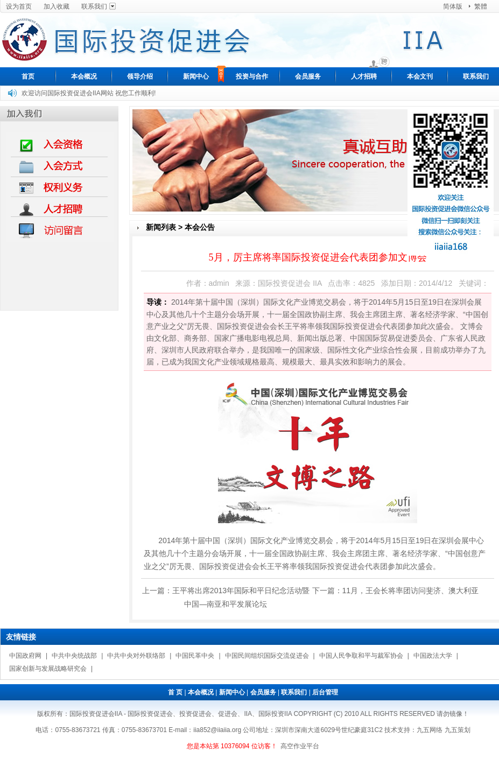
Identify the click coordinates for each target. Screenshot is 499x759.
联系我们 (94, 6)
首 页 (175, 691)
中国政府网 (25, 655)
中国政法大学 (432, 655)
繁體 (480, 6)
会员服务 (308, 76)
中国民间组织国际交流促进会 (267, 655)
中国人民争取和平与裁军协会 (361, 655)
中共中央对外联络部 (136, 655)
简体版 (452, 6)
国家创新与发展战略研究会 (48, 668)
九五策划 (457, 729)
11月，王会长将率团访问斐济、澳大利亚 (410, 590)
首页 (28, 76)
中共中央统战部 (74, 655)
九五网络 (429, 729)
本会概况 (84, 76)
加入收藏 (56, 6)
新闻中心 (196, 76)
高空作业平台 (299, 745)
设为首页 (19, 6)
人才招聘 (364, 76)
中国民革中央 (194, 655)
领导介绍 (140, 76)
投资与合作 (252, 76)
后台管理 (325, 691)
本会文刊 (420, 76)
